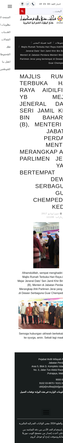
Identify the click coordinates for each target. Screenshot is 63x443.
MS (34, 4)
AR (26, 4)
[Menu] (31, 29)
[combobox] (31, 11)
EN (30, 4)
